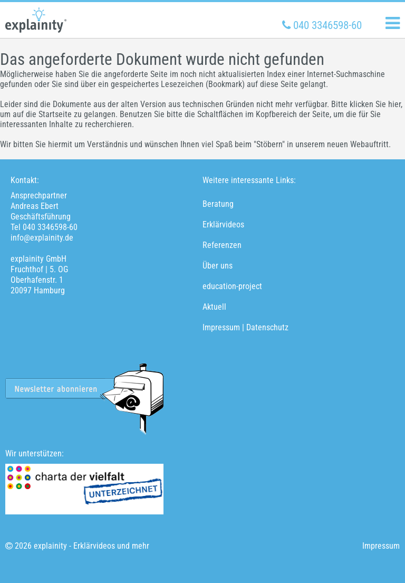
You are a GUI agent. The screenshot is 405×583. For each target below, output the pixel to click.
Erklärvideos (223, 224)
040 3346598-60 (323, 25)
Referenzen (222, 245)
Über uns (217, 266)
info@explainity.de (42, 238)
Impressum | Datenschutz (245, 327)
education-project (232, 286)
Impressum (381, 546)
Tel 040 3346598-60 (44, 227)
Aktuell (214, 307)
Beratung (218, 204)
